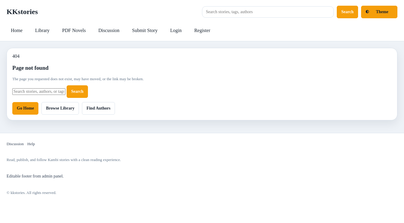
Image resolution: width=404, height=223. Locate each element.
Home (17, 30)
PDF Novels (74, 30)
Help (31, 144)
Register (202, 30)
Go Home (25, 108)
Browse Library (60, 108)
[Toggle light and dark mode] (379, 12)
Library (42, 30)
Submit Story (145, 30)
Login (176, 30)
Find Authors (98, 108)
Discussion (108, 30)
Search (347, 12)
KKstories (22, 12)
